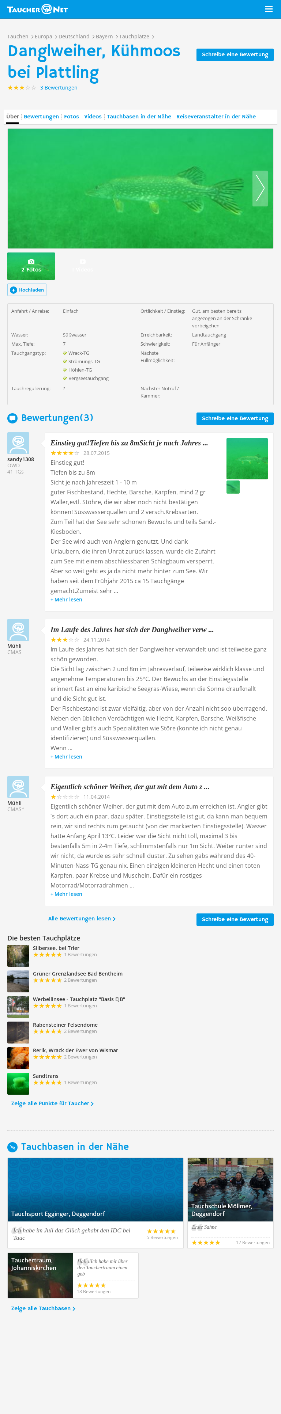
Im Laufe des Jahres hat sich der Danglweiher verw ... (132, 630)
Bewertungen (41, 117)
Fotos (71, 117)
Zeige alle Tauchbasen (41, 1308)
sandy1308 (20, 459)
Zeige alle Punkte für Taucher (50, 1103)
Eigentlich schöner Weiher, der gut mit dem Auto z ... (130, 787)
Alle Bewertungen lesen (79, 919)
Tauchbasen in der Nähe (139, 117)
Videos (93, 117)
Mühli (14, 645)
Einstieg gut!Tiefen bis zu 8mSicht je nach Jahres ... (129, 443)
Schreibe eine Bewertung (235, 54)
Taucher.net (37, 9)
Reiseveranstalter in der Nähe (216, 117)
